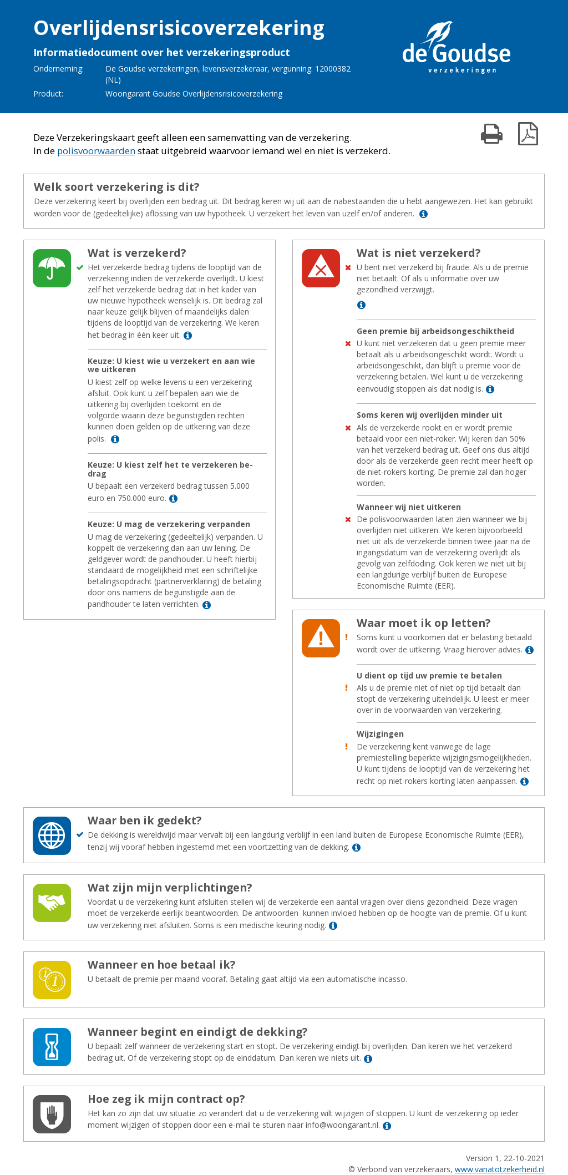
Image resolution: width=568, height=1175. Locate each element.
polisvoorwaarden (96, 150)
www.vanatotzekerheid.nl (500, 1169)
